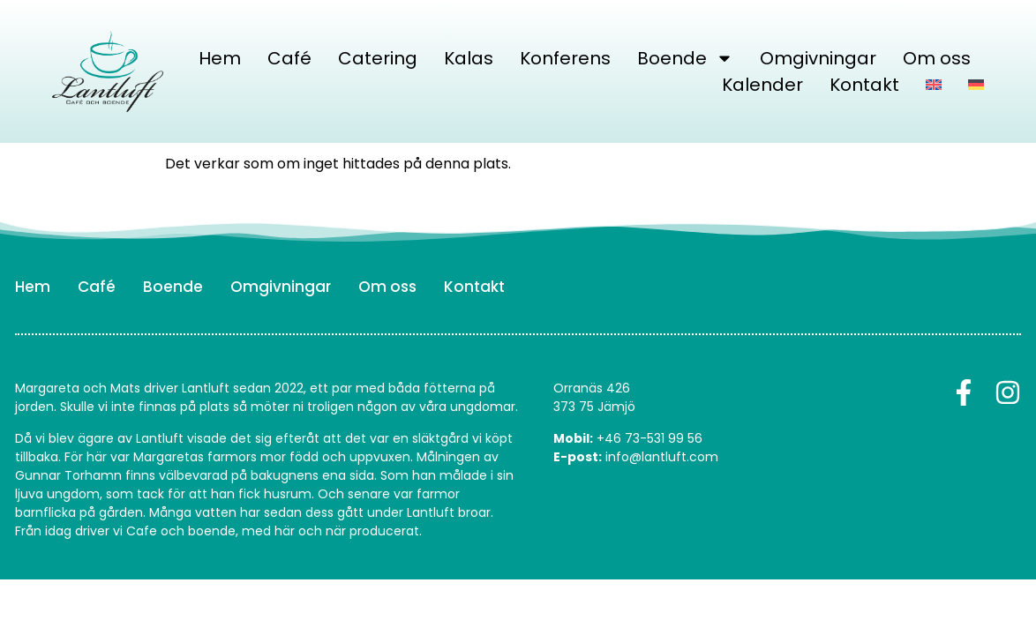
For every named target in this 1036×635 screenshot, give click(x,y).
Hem (220, 58)
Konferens (565, 58)
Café (289, 58)
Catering (377, 58)
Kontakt (864, 84)
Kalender (762, 84)
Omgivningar (818, 58)
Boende (685, 58)
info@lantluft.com (661, 457)
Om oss (937, 58)
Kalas (468, 58)
